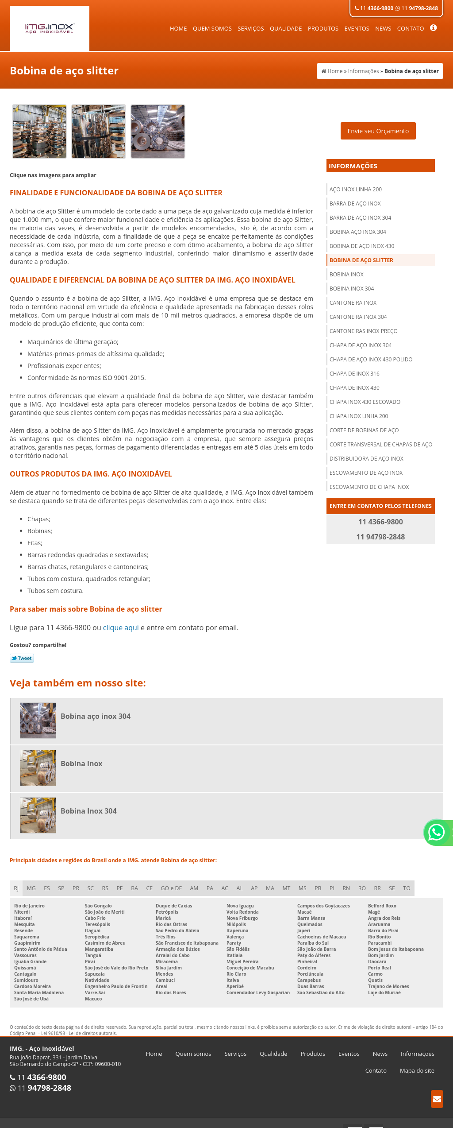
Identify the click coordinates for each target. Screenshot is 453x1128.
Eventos (357, 28)
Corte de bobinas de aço (364, 424)
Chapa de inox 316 (355, 367)
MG (32, 882)
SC (93, 882)
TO (418, 882)
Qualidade (286, 28)
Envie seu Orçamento (378, 124)
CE (154, 882)
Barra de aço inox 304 (360, 211)
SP (63, 882)
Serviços (251, 28)
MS (311, 882)
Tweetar (22, 651)
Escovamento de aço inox (366, 466)
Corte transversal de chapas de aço (381, 438)
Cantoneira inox (353, 296)
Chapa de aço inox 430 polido (371, 353)
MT (294, 882)
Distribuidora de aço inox (366, 452)
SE (403, 882)
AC (231, 882)
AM (199, 882)
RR (388, 882)
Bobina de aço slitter (361, 254)
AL (246, 882)
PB (327, 882)
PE (123, 882)
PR (78, 882)
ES (48, 882)
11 (374, 8)
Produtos (323, 28)
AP (261, 882)
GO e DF (176, 882)
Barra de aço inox (355, 197)
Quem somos (212, 28)
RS (108, 882)
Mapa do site (417, 1065)
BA (138, 882)
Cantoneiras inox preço (364, 325)
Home (178, 28)
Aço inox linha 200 (356, 183)
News (383, 28)
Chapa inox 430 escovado (365, 395)
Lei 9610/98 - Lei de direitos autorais (78, 1028)
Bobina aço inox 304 (358, 225)
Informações (353, 159)
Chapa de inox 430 (355, 381)
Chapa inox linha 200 (359, 410)
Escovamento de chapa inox (369, 481)
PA (215, 882)
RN (356, 882)
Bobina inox (347, 268)
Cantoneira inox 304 (358, 310)
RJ (16, 882)
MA (277, 882)
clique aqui (121, 621)
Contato (410, 28)
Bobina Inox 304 (352, 282)
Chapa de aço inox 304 (361, 339)
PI (341, 882)
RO (372, 882)
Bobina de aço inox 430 (362, 240)
